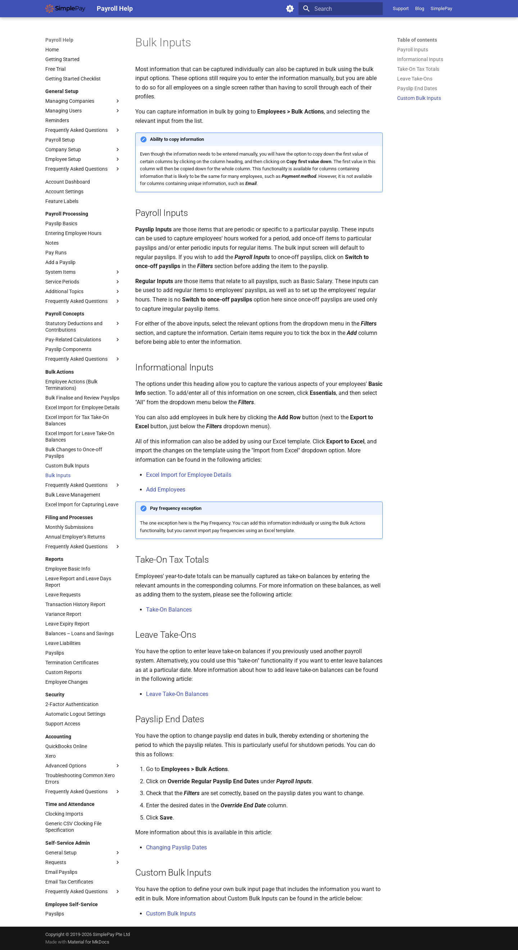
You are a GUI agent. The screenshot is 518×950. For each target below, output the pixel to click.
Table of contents (417, 40)
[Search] (341, 8)
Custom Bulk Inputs (171, 913)
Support (401, 8)
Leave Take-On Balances (177, 694)
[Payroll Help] (65, 8)
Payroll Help (59, 40)
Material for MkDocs (88, 942)
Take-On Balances (169, 609)
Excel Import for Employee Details (188, 474)
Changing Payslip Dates (176, 847)
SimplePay (441, 8)
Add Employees (165, 489)
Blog (419, 8)
